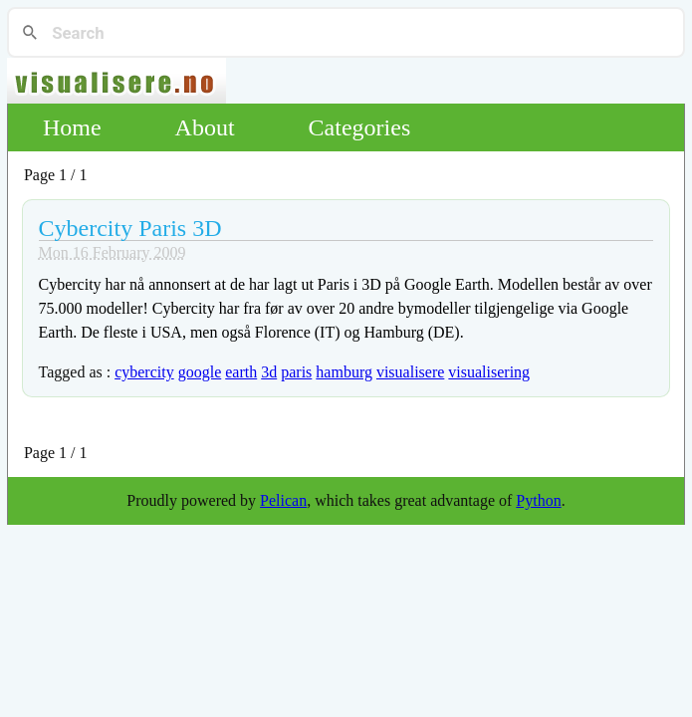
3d (269, 371)
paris (296, 371)
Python (538, 500)
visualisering (489, 371)
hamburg (344, 371)
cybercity (144, 371)
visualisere (410, 371)
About (205, 127)
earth (241, 371)
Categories (360, 127)
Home (72, 127)
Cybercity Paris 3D (130, 228)
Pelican (283, 500)
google (200, 371)
